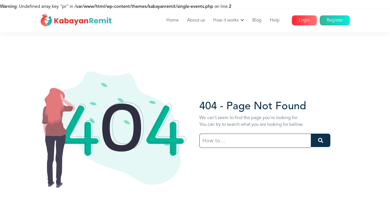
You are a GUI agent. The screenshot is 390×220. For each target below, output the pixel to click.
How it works (226, 20)
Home (172, 20)
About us (196, 20)
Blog (256, 20)
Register (335, 20)
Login (304, 20)
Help (275, 20)
